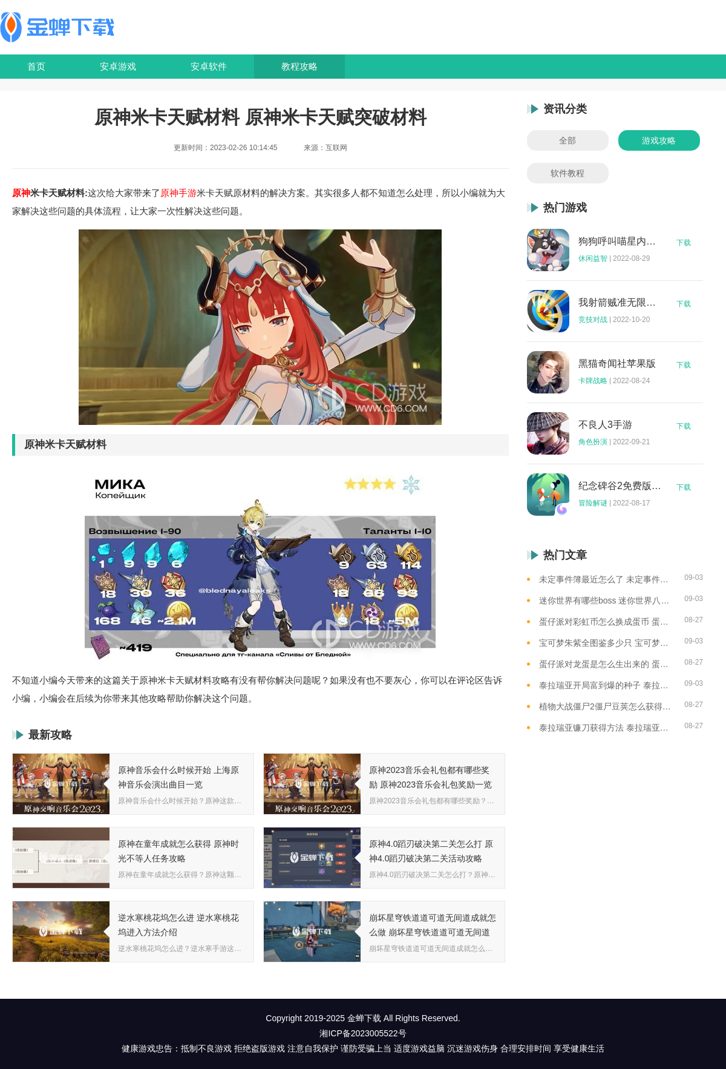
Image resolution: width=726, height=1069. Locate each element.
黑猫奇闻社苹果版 (617, 364)
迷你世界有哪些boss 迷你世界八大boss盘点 (607, 600)
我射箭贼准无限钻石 (620, 303)
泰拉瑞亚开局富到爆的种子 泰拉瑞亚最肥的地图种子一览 (607, 685)
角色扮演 (592, 442)
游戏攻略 (659, 140)
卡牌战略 (592, 381)
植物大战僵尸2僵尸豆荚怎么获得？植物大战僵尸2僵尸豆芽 (607, 706)
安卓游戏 (118, 66)
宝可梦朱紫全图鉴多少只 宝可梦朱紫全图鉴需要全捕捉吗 (607, 643)
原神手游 (178, 193)
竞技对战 (592, 319)
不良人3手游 (605, 425)
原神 (21, 193)
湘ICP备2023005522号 (362, 1033)
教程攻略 (299, 66)
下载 (683, 242)
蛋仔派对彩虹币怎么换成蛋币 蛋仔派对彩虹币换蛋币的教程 (607, 622)
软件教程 (567, 173)
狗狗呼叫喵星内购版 (620, 241)
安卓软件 (209, 66)
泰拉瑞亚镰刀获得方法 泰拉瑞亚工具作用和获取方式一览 (607, 727)
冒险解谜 (592, 503)
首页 (36, 66)
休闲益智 (592, 258)
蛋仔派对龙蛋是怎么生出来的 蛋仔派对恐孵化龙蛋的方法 (607, 664)
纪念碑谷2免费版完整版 (620, 486)
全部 (567, 140)
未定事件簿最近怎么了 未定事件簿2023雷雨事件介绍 (607, 579)
